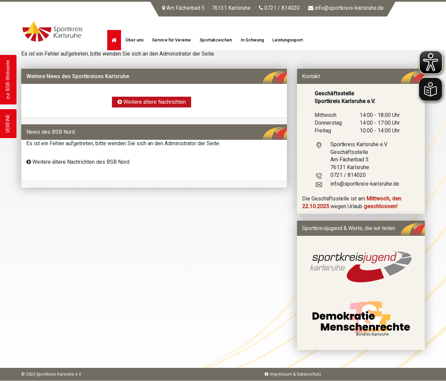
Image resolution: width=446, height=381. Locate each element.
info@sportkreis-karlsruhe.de (346, 8)
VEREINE (8, 123)
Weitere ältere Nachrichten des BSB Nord (77, 162)
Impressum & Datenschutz (293, 374)
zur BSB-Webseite (8, 79)
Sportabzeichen (216, 39)
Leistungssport (287, 39)
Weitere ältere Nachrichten (151, 102)
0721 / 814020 (279, 8)
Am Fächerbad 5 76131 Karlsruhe (206, 8)
